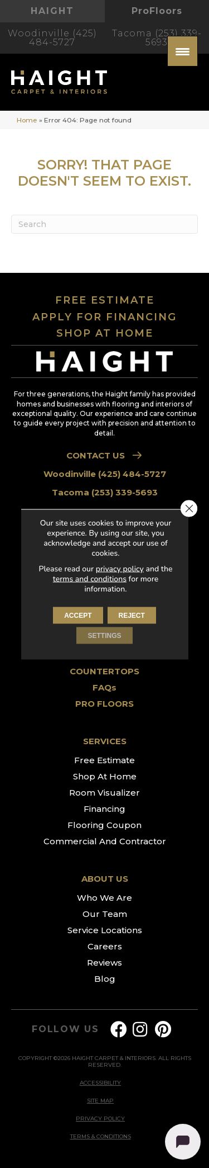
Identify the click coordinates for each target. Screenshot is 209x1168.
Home (27, 120)
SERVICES (105, 741)
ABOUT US (104, 878)
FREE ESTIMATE (104, 300)
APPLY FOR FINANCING (104, 317)
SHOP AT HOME (104, 333)
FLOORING (104, 516)
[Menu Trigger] (182, 51)
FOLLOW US (65, 1029)
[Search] (104, 224)
